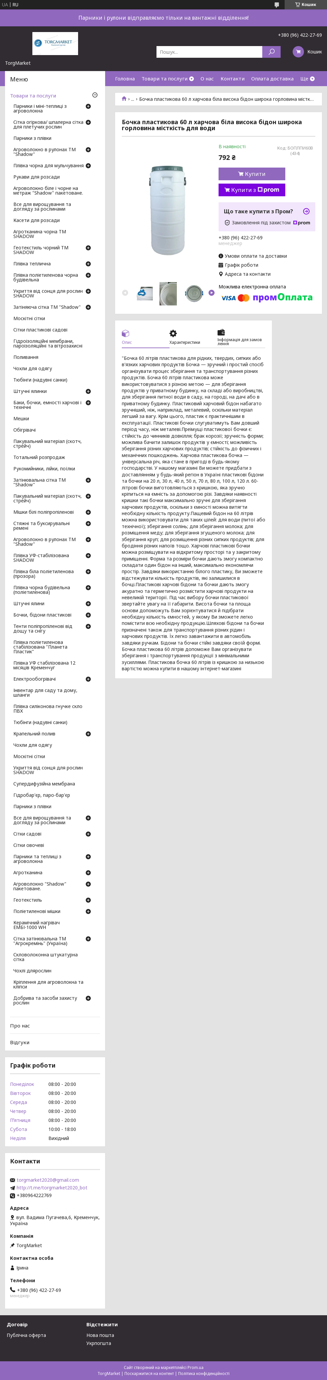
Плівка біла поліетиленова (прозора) (43, 574)
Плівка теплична (32, 264)
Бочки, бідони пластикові (42, 615)
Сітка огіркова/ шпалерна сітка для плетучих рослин (48, 125)
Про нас (20, 1025)
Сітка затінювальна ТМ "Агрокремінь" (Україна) (40, 941)
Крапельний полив (34, 734)
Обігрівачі (24, 430)
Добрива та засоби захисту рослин (45, 1001)
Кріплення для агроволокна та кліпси (48, 985)
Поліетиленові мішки (36, 911)
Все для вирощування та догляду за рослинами (42, 207)
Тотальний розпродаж (39, 457)
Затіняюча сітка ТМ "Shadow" (47, 307)
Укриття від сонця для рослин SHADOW (48, 294)
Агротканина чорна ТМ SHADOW (39, 234)
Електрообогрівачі (34, 679)
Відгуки (19, 1042)
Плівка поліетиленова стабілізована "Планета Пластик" (40, 647)
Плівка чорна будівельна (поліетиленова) (41, 590)
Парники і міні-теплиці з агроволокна (40, 109)
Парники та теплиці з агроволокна (37, 859)
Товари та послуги (164, 78)
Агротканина (27, 873)
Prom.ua (196, 1367)
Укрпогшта (98, 1343)
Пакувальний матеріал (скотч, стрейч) (47, 444)
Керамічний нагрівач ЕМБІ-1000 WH (36, 925)
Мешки (21, 419)
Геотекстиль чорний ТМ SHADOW (40, 250)
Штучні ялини (28, 604)
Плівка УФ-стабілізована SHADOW (41, 558)
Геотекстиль (27, 900)
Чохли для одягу (32, 369)
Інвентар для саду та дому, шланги (45, 693)
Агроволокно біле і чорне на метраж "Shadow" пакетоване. (48, 191)
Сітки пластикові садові (40, 330)
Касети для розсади (36, 220)
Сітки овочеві (28, 845)
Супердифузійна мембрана (44, 784)
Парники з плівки (32, 138)
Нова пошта (100, 1335)
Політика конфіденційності (204, 1373)
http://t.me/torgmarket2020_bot (52, 1188)
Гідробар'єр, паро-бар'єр (41, 795)
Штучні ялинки (30, 391)
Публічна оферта (26, 1335)
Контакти (233, 78)
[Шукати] (271, 52)
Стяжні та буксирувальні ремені (41, 526)
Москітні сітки (29, 318)
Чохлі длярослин (32, 971)
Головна (125, 78)
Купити (255, 174)
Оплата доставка (272, 78)
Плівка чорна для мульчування (48, 166)
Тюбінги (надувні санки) (40, 380)
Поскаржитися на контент (149, 1373)
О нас (207, 78)
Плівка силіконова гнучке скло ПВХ (47, 709)
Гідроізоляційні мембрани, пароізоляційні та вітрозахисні (47, 344)
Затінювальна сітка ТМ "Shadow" (39, 483)
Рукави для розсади (36, 177)
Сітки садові (27, 834)
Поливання (25, 357)
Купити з (255, 190)
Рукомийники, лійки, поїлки (44, 469)
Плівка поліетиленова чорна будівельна (45, 278)
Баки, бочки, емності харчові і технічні (47, 405)
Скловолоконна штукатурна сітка (45, 957)
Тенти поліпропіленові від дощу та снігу (42, 629)
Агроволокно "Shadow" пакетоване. (39, 887)
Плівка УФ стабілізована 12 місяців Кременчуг (44, 666)
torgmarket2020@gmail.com (48, 1180)
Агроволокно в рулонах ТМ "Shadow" (44, 152)
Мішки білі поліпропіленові (43, 512)
